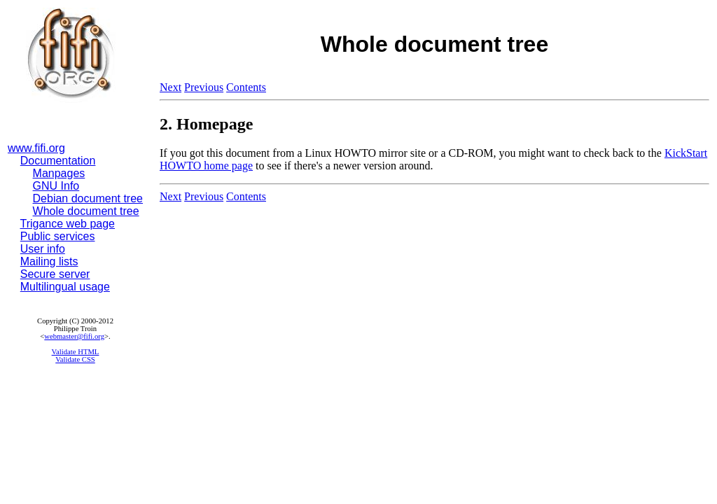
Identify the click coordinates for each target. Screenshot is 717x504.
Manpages (59, 173)
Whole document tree (86, 211)
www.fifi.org (36, 148)
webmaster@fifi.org (74, 336)
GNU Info (56, 186)
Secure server (55, 274)
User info (42, 249)
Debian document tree (88, 198)
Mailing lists (49, 261)
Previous (203, 87)
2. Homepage (206, 124)
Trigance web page (68, 224)
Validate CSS (75, 359)
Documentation (58, 161)
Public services (57, 236)
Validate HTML (75, 352)
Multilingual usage (65, 287)
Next (170, 87)
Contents (246, 87)
